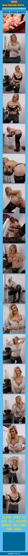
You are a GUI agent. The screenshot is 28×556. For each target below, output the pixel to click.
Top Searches (21, 12)
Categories (6, 12)
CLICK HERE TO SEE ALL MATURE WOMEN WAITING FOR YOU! (14, 523)
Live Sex (14, 1)
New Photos (13, 12)
